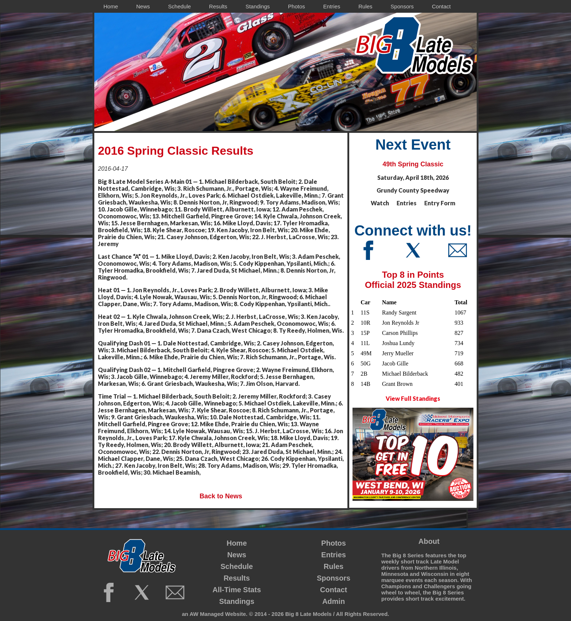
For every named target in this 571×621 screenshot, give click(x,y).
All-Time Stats (237, 590)
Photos (333, 543)
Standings (237, 601)
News (236, 555)
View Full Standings (413, 398)
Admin (333, 601)
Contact (333, 590)
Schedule (237, 566)
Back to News (221, 496)
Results (237, 578)
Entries (333, 555)
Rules (333, 566)
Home (237, 543)
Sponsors (333, 578)
